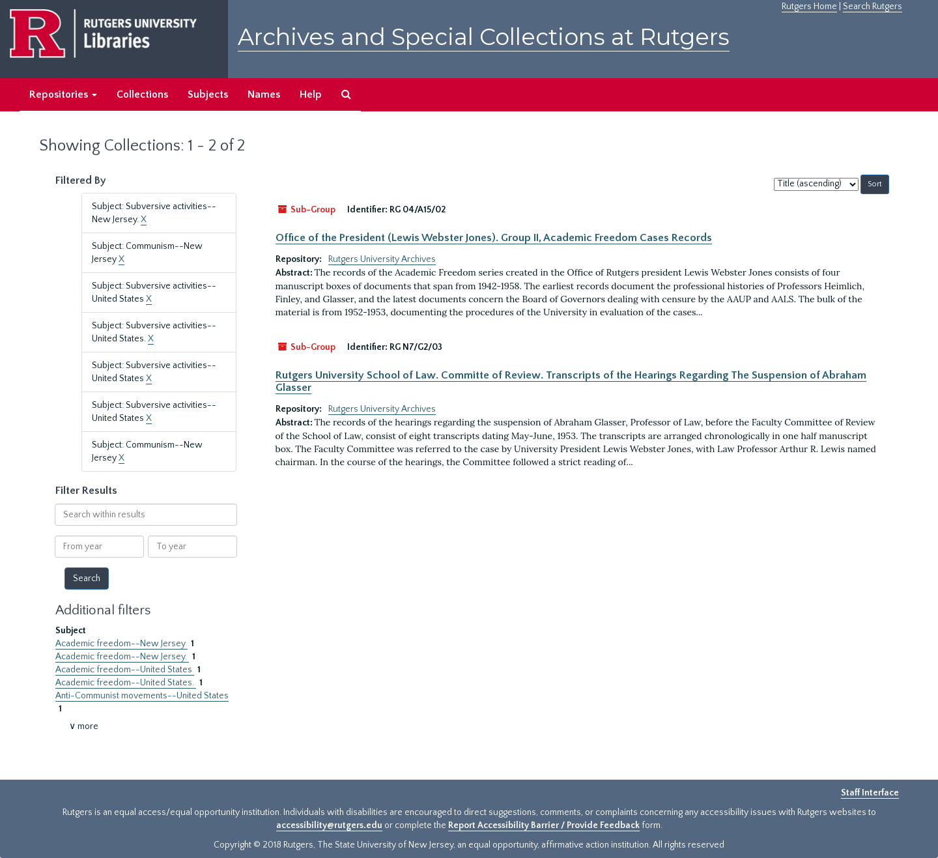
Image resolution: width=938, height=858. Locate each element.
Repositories (63, 94)
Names (264, 94)
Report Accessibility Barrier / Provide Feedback (544, 825)
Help (311, 94)
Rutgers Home (809, 6)
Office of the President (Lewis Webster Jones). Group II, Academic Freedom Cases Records (494, 238)
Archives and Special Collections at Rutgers (484, 37)
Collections (142, 94)
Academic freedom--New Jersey (121, 643)
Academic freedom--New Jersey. (122, 656)
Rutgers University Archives (382, 259)
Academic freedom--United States (124, 670)
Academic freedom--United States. (125, 683)
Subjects (208, 94)
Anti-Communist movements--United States (142, 696)
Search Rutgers (872, 6)
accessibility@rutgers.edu (329, 825)
